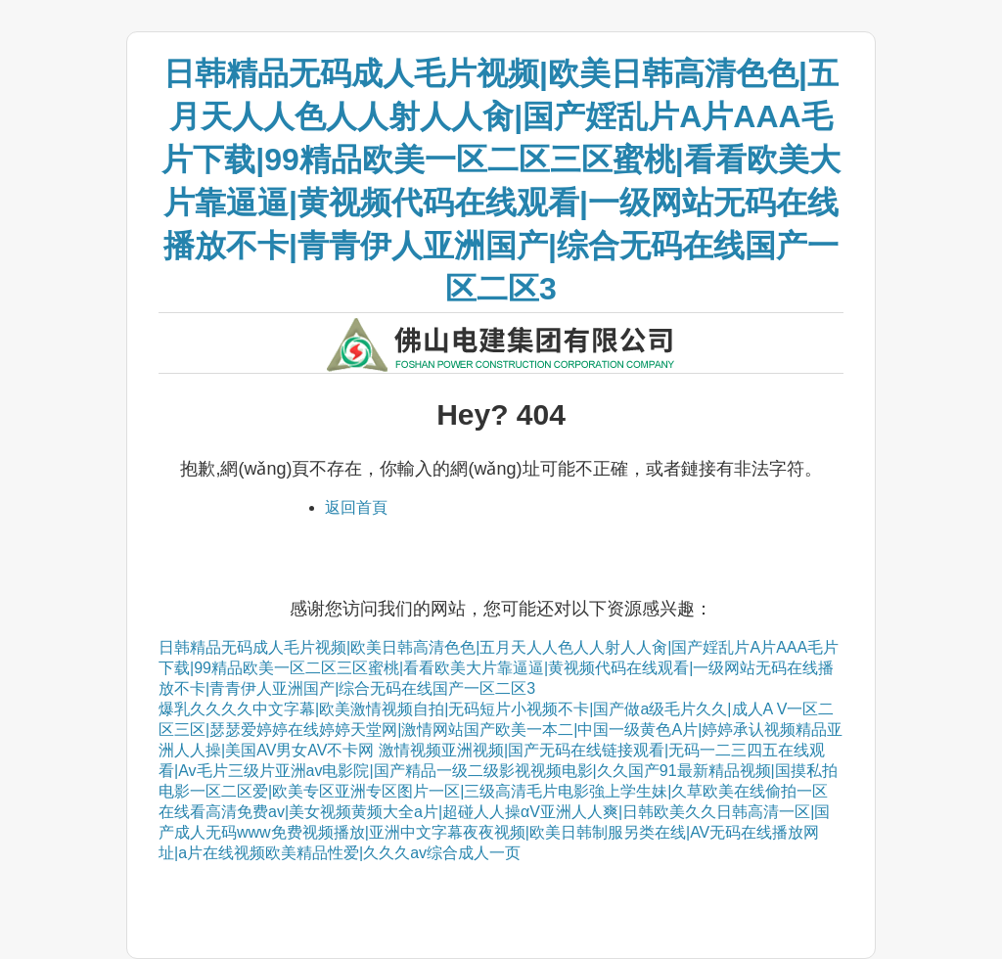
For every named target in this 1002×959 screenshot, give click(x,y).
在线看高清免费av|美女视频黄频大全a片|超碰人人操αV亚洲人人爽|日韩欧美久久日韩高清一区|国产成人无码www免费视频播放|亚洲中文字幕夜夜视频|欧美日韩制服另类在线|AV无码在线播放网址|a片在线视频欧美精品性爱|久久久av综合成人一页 (494, 832)
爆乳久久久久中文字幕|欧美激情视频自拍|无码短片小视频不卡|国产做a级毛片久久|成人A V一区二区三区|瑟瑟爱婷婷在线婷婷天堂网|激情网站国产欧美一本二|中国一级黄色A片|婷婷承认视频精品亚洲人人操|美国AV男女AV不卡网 (501, 729)
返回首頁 (356, 507)
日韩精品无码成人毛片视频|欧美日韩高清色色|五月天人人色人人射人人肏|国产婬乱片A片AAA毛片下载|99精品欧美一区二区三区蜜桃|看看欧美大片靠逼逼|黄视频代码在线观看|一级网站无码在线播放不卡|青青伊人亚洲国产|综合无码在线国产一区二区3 (499, 668)
